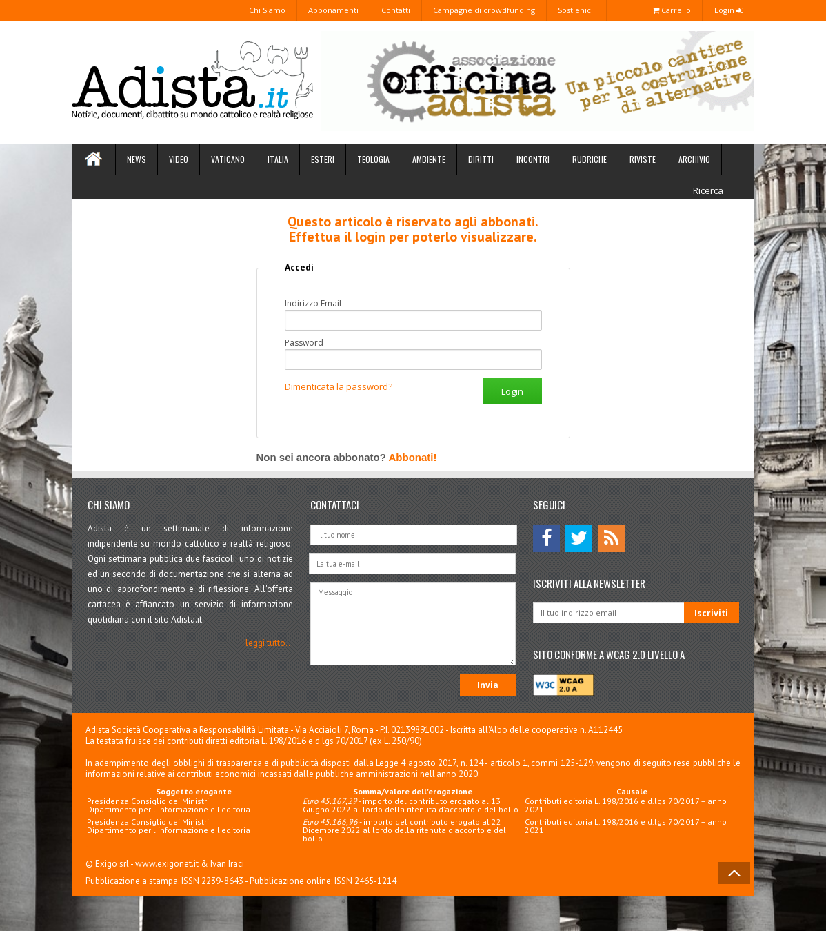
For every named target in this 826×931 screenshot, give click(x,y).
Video (178, 159)
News (136, 159)
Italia (278, 159)
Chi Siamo (267, 10)
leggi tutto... (269, 643)
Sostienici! (576, 10)
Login (728, 10)
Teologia (373, 159)
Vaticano (228, 159)
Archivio (694, 159)
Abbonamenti (333, 10)
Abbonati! (412, 457)
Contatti (395, 10)
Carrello (671, 10)
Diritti (481, 159)
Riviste (642, 159)
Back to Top (734, 873)
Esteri (322, 159)
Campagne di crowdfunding (484, 10)
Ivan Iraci (227, 864)
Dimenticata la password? (338, 386)
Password (304, 343)
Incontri (533, 159)
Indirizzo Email (313, 304)
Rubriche (589, 159)
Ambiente (428, 159)
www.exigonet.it (167, 864)
